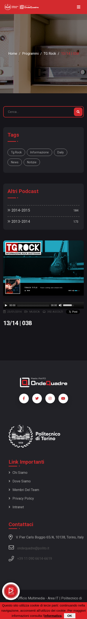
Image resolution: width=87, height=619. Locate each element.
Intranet (16, 507)
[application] (43, 305)
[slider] (33, 305)
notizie (32, 162)
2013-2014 (19, 221)
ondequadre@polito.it (29, 547)
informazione (39, 152)
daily (60, 152)
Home (12, 53)
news (14, 162)
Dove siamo (20, 481)
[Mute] (60, 305)
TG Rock (50, 53)
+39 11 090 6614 (30, 559)
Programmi (30, 53)
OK (69, 615)
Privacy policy (21, 498)
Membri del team (24, 490)
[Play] (6, 305)
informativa (53, 615)
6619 (48, 559)
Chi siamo (18, 473)
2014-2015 (19, 210)
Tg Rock (16, 152)
